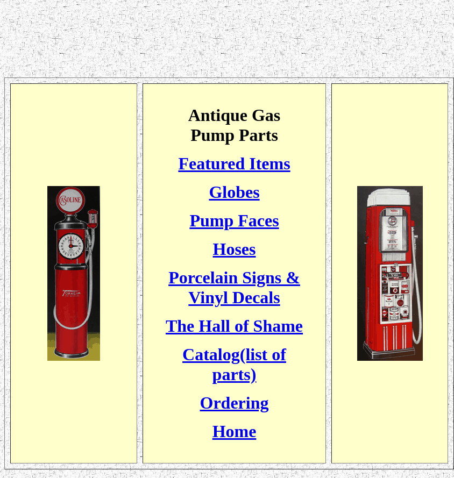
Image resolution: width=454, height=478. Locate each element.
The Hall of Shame (234, 326)
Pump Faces (234, 220)
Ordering (234, 402)
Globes (234, 192)
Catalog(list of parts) (234, 364)
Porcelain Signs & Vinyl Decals (234, 287)
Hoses (234, 249)
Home (234, 431)
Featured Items (234, 163)
